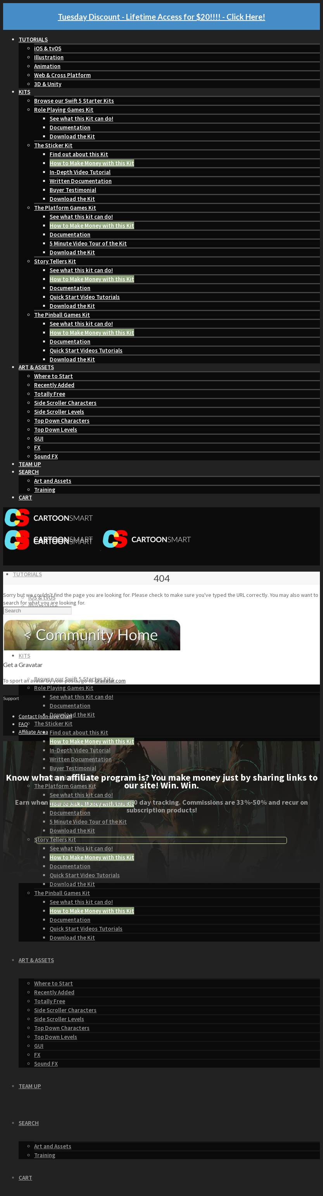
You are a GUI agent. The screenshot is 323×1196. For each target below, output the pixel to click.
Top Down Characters (62, 420)
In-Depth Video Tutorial (80, 172)
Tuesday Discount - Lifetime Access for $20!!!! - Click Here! (161, 16)
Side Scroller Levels (59, 411)
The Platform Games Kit (65, 207)
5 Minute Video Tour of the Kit (88, 243)
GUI (38, 438)
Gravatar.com (110, 680)
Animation (47, 66)
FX (37, 447)
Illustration (49, 57)
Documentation (70, 127)
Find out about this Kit (79, 154)
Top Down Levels (55, 429)
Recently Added (54, 385)
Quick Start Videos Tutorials (86, 350)
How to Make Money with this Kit (92, 163)
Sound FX (46, 456)
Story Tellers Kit (55, 261)
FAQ (23, 724)
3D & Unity (47, 84)
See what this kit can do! (81, 216)
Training (44, 489)
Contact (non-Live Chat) (45, 716)
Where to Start (53, 376)
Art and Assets (52, 480)
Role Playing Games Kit (63, 109)
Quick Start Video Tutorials (85, 297)
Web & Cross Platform (62, 75)
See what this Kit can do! (81, 118)
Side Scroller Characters (65, 402)
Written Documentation (81, 181)
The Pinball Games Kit (62, 314)
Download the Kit (72, 136)
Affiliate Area (33, 731)
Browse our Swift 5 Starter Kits (74, 100)
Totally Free (49, 394)
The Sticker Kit (53, 145)
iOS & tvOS (47, 48)
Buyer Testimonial (73, 190)
